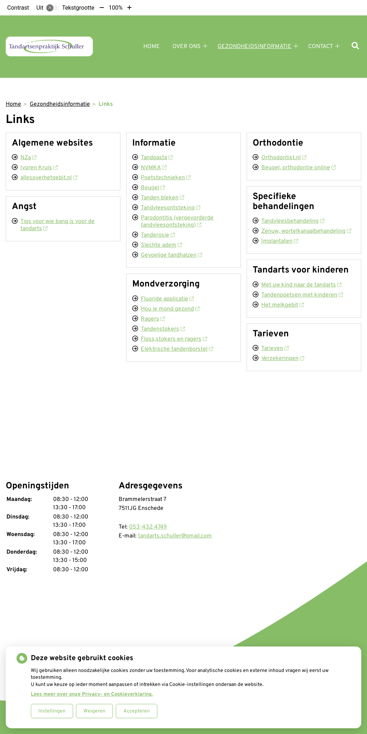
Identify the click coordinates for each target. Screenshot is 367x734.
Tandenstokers (163, 329)
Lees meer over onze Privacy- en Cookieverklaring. (92, 694)
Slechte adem (161, 245)
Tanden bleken (162, 198)
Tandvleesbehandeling (292, 221)
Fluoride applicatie (167, 299)
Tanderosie (158, 235)
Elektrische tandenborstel (177, 349)
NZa (28, 157)
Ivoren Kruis (38, 167)
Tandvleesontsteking (170, 208)
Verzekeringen (282, 358)
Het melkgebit (282, 305)
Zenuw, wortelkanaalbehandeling (306, 231)
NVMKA (153, 167)
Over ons (186, 46)
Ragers (153, 319)
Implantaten (279, 241)
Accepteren (136, 711)
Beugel (153, 187)
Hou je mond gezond (170, 309)
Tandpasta (156, 157)
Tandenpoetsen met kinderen (302, 295)
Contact (320, 46)
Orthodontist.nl (283, 157)
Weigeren (94, 711)
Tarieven (275, 348)
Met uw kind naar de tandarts (301, 285)
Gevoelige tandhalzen (171, 255)
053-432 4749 (148, 527)
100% (116, 7)
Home (151, 46)
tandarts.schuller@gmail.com (175, 536)
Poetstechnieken (165, 177)
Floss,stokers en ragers (174, 339)
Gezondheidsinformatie (254, 46)
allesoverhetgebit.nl (48, 177)
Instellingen (52, 711)
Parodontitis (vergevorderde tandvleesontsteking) (177, 221)
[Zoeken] (355, 46)
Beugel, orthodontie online (298, 167)
